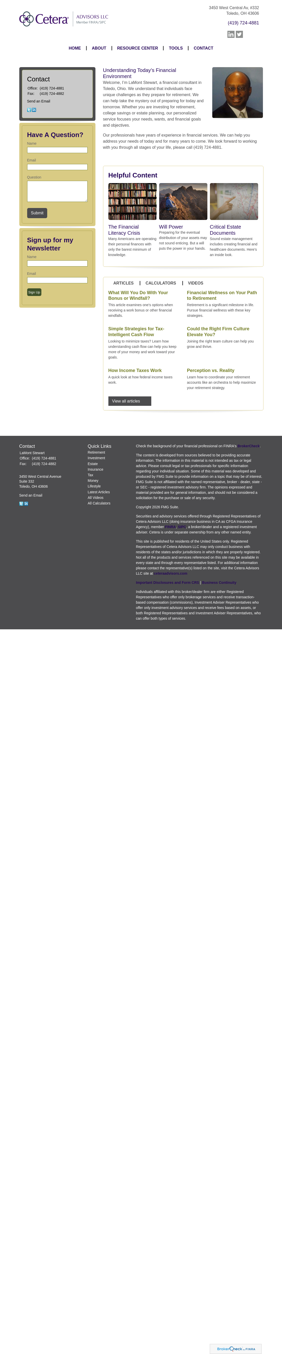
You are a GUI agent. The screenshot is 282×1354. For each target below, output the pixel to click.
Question (34, 177)
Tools (176, 48)
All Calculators (99, 503)
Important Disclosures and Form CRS (167, 583)
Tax (90, 475)
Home (75, 48)
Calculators (160, 283)
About (99, 48)
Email (31, 160)
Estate (93, 464)
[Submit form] (37, 213)
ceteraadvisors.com (170, 573)
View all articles (126, 401)
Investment (96, 458)
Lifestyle (94, 486)
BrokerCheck (249, 446)
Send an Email (38, 101)
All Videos (96, 498)
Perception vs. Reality (211, 370)
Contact (203, 48)
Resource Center (137, 48)
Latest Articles (99, 492)
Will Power (171, 227)
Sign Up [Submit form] (34, 292)
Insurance (95, 469)
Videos (195, 283)
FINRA (170, 527)
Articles (123, 283)
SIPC (182, 527)
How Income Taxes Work (135, 370)
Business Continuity (219, 583)
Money (93, 481)
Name (32, 143)
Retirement (96, 452)
